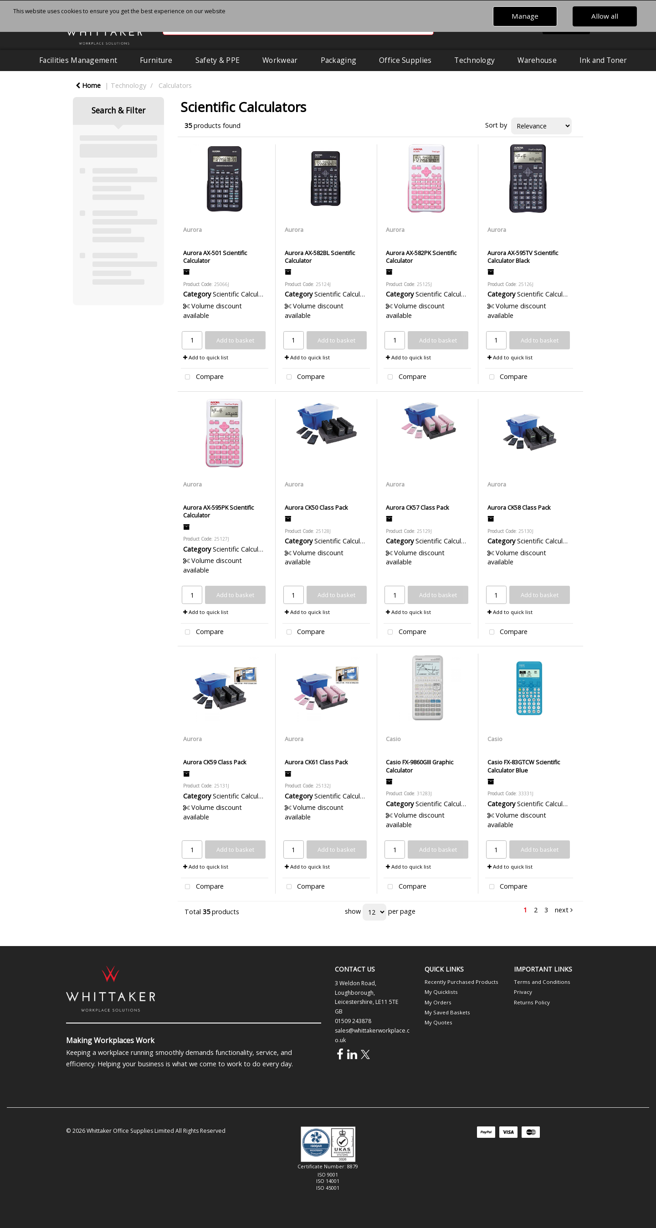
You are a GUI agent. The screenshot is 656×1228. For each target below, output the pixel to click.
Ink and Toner (603, 60)
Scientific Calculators (243, 294)
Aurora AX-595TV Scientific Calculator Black (522, 257)
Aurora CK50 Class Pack (316, 507)
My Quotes (438, 1022)
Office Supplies (405, 60)
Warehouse (537, 60)
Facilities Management (78, 60)
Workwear (279, 60)
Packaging (339, 60)
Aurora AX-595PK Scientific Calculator (218, 511)
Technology (474, 60)
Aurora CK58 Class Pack (519, 507)
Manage (525, 15)
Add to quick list (205, 357)
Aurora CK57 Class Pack (417, 507)
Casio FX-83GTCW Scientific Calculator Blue (523, 766)
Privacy (523, 991)
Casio (393, 739)
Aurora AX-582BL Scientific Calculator (320, 257)
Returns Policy (532, 1002)
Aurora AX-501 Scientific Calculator (215, 257)
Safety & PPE (217, 60)
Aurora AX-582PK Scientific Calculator (421, 257)
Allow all (604, 15)
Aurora (192, 229)
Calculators (175, 85)
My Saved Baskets (447, 1012)
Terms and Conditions (542, 981)
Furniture (156, 60)
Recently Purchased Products (461, 981)
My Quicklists (441, 991)
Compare (202, 377)
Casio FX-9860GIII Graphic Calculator (419, 766)
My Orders (438, 1002)
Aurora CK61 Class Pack (316, 762)
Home (88, 85)
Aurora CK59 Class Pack (214, 762)
